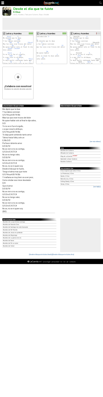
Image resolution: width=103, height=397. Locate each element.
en (64, 262)
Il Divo (16, 12)
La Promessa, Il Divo (67, 173)
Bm (12, 45)
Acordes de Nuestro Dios (11, 224)
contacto (72, 262)
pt (67, 262)
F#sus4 (30, 42)
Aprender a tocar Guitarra (69, 159)
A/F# (76, 39)
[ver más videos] (95, 141)
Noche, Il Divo (65, 176)
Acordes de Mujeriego (10, 235)
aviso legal (46, 262)
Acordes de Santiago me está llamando (15, 227)
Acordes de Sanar (8, 240)
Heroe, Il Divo (65, 184)
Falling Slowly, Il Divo (67, 181)
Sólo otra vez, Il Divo (67, 179)
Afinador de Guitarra (67, 153)
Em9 (10, 42)
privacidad (55, 262)
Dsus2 (9, 36)
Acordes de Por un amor (10, 243)
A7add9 (17, 48)
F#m (18, 39)
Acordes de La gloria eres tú (12, 238)
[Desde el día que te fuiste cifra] (63, 254)
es (61, 262)
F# (62, 45)
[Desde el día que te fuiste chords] (40, 254)
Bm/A (92, 45)
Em (18, 42)
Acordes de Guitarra (67, 150)
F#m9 (9, 39)
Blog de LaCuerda (69, 156)
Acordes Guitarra (66, 161)
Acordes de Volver (9, 246)
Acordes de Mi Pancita (10, 230)
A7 (43, 57)
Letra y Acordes (14, 33)
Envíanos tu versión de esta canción (18, 81)
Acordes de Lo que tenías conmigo (14, 222)
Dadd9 (10, 48)
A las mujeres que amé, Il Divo (70, 171)
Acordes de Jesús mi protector (13, 232)
